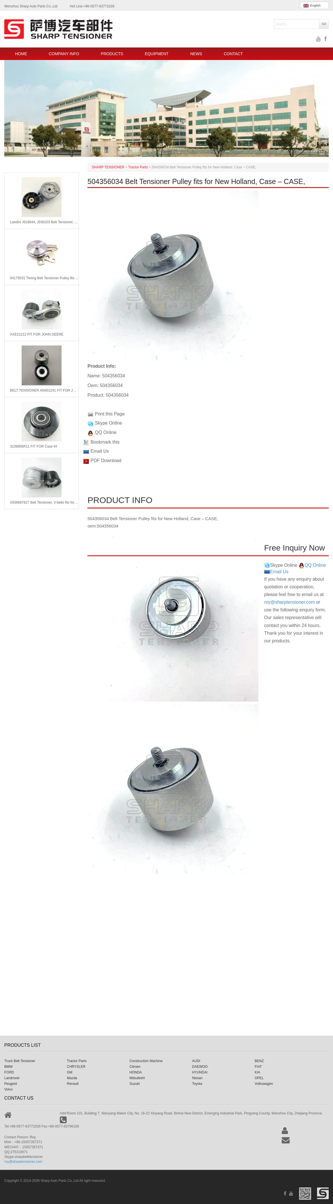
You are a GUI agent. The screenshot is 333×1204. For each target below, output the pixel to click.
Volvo (8, 1089)
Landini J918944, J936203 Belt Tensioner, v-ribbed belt (44, 222)
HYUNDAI (199, 1072)
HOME (21, 53)
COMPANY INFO (64, 53)
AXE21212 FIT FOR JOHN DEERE (37, 334)
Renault (73, 1084)
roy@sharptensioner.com (289, 602)
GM (69, 1072)
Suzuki (135, 1084)
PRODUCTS (112, 53)
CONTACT (233, 53)
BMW (8, 1067)
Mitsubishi (137, 1078)
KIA (257, 1072)
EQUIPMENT (156, 53)
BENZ (259, 1061)
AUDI (196, 1061)
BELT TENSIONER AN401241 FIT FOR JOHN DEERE (44, 390)
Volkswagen (264, 1084)
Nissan (197, 1078)
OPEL (259, 1078)
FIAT (258, 1067)
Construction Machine (146, 1061)
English (311, 5)
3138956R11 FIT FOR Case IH (33, 446)
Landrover (12, 1078)
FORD (9, 1072)
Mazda (72, 1078)
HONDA (136, 1072)
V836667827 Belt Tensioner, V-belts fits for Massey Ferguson (44, 502)
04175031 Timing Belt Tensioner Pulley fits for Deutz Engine (44, 278)
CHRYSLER (76, 1067)
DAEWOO (200, 1067)
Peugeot (10, 1084)
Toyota (197, 1084)
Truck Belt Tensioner (19, 1061)
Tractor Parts (77, 1061)
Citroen (135, 1067)
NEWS (196, 53)
